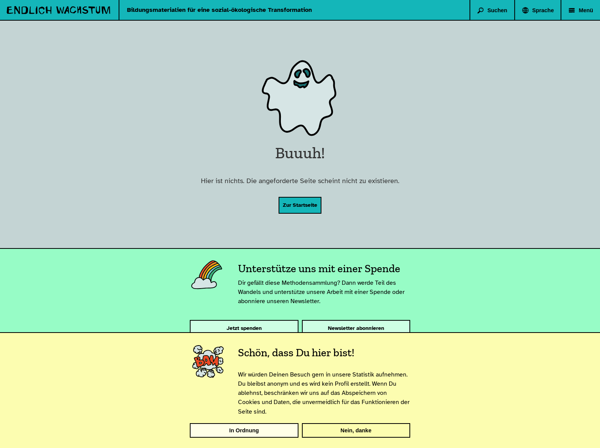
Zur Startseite (300, 204)
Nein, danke (356, 430)
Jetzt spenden (244, 328)
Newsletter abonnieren (356, 328)
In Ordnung (244, 430)
